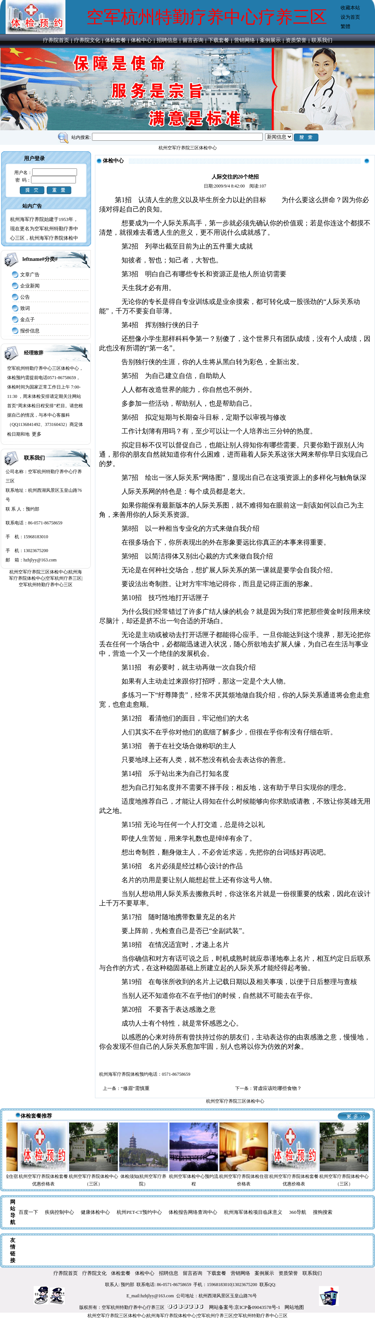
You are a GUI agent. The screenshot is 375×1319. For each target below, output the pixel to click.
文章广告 (30, 274)
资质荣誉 (296, 40)
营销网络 (244, 40)
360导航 (297, 1212)
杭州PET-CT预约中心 (139, 1212)
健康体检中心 (95, 1212)
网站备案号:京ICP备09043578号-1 (244, 1307)
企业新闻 (30, 286)
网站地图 (294, 1307)
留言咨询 (192, 40)
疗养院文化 (87, 40)
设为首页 (350, 17)
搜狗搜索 (322, 1212)
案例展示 (270, 40)
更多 (37, 434)
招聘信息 (167, 40)
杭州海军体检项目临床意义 (253, 1212)
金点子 (27, 319)
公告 (25, 297)
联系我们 (321, 40)
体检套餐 (115, 40)
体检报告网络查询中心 (193, 1212)
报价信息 (30, 330)
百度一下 (28, 1212)
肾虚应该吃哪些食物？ (277, 1088)
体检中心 (141, 40)
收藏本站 (350, 7)
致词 (25, 308)
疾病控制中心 (59, 1212)
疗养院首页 (56, 40)
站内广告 (32, 206)
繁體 (345, 26)
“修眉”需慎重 (136, 1088)
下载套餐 (218, 40)
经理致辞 (33, 353)
